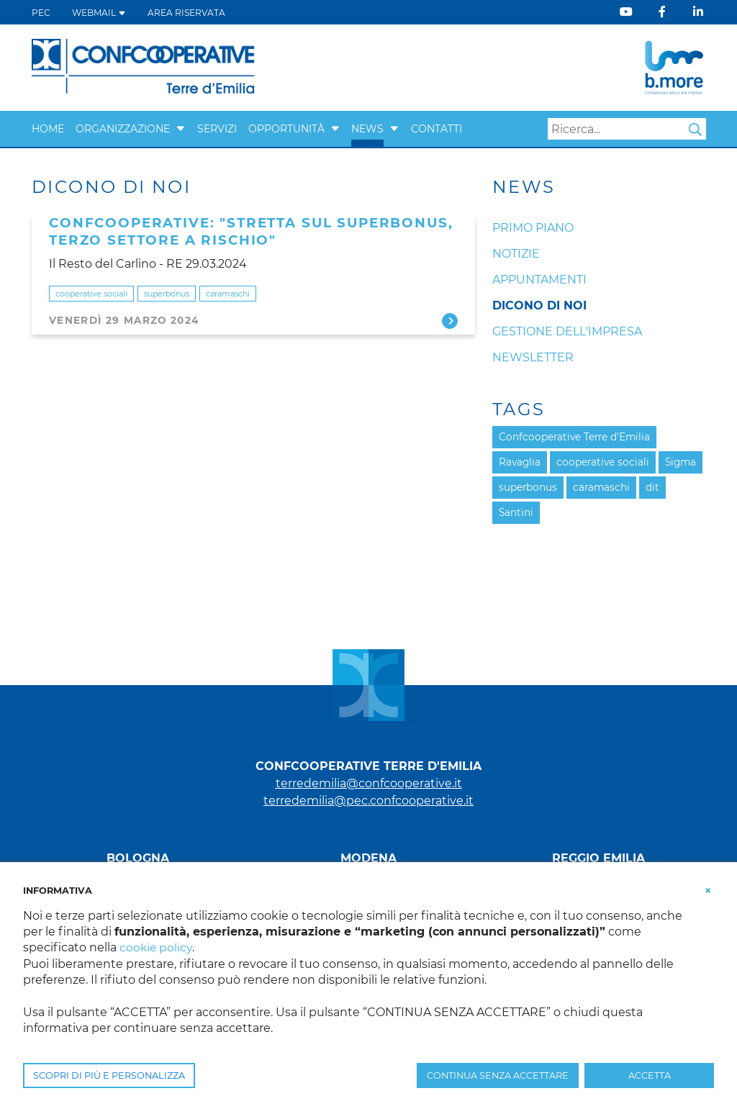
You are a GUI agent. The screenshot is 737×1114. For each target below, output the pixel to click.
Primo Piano (533, 228)
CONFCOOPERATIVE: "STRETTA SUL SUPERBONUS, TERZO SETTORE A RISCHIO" (251, 231)
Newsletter (533, 357)
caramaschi (228, 294)
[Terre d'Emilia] (144, 66)
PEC (41, 12)
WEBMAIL (99, 12)
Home (48, 128)
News (367, 128)
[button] (181, 128)
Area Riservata (186, 12)
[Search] (627, 129)
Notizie (516, 254)
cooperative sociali (91, 294)
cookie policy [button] (156, 947)
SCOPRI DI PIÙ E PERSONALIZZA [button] (109, 1075)
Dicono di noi (539, 305)
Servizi (217, 128)
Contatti (436, 128)
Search (695, 129)
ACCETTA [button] (649, 1075)
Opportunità (286, 128)
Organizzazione (123, 128)
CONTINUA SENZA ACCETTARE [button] (498, 1075)
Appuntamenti (539, 279)
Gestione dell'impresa (567, 331)
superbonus (166, 294)
